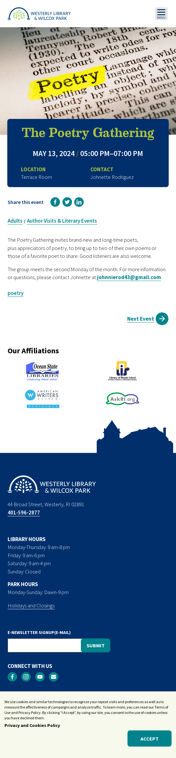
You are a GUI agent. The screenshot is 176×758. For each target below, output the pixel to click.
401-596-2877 (24, 512)
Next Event (140, 318)
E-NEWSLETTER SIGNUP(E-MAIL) (39, 632)
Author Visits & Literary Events (62, 220)
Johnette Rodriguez (112, 176)
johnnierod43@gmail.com (129, 277)
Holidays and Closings (31, 605)
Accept (149, 742)
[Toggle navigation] (161, 13)
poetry (15, 293)
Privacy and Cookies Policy (32, 729)
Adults (15, 220)
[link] (55, 202)
